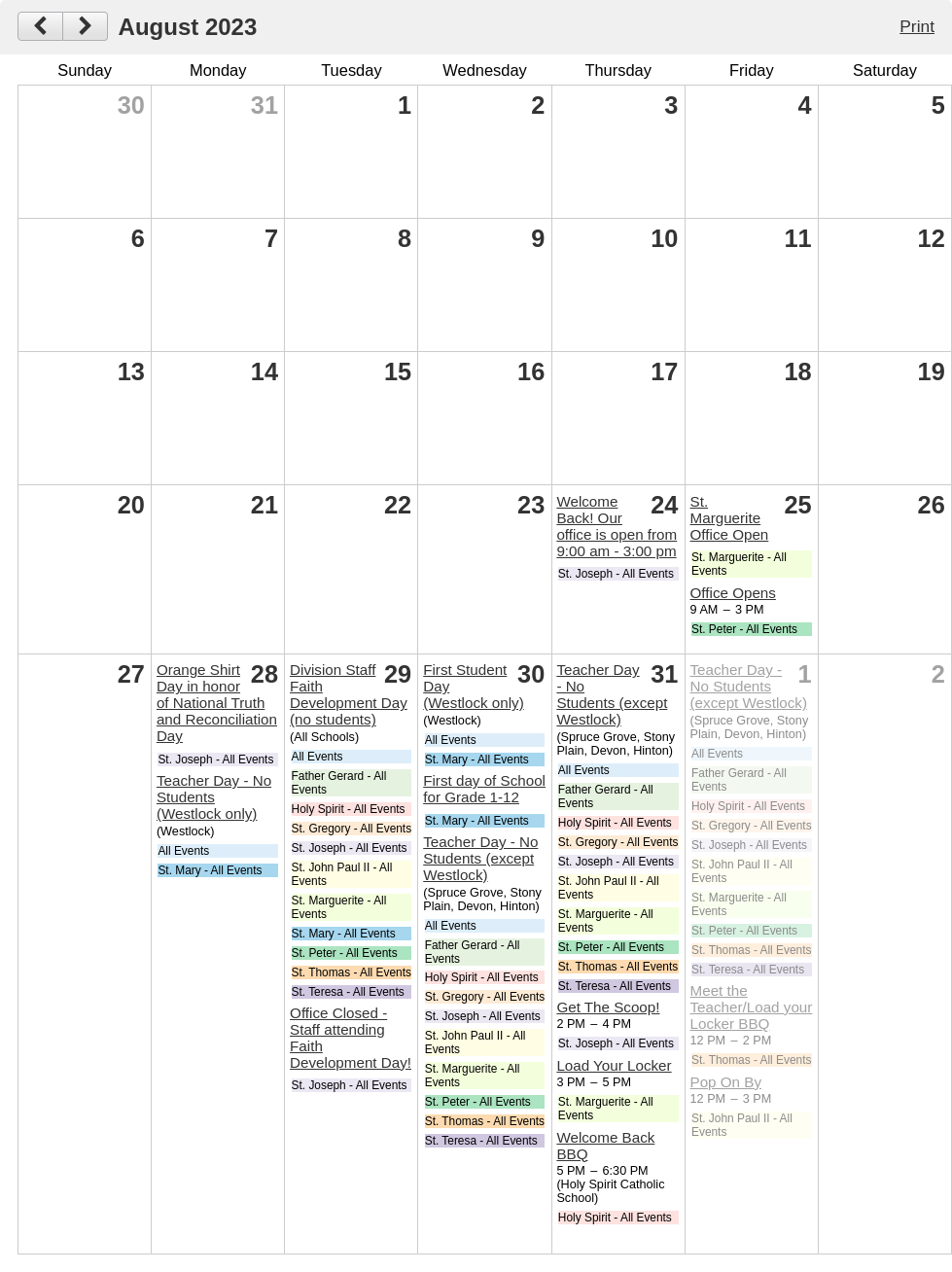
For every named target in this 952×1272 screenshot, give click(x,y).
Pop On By (725, 1082)
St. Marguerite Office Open (729, 518)
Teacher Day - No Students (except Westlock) (480, 858)
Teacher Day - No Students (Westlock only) (214, 797)
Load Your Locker (613, 1065)
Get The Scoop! (607, 1007)
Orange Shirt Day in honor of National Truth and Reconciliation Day (217, 702)
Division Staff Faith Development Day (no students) (348, 694)
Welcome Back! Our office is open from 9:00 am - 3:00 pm (616, 526)
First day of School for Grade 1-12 (484, 788)
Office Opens (733, 592)
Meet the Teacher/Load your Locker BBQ (751, 1007)
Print (916, 26)
